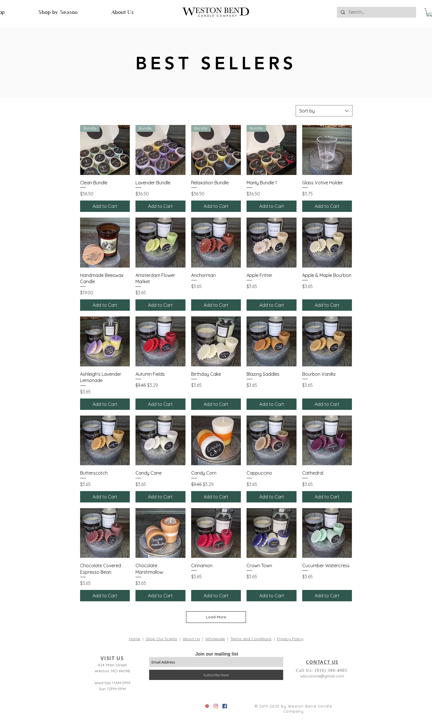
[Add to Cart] (105, 206)
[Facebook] (224, 706)
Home (134, 638)
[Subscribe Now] (216, 675)
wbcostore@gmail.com (322, 676)
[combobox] (324, 110)
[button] (58, 12)
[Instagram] (216, 706)
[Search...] (376, 12)
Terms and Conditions (251, 638)
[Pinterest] (207, 706)
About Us (191, 638)
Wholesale (215, 638)
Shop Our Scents (161, 638)
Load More (216, 616)
